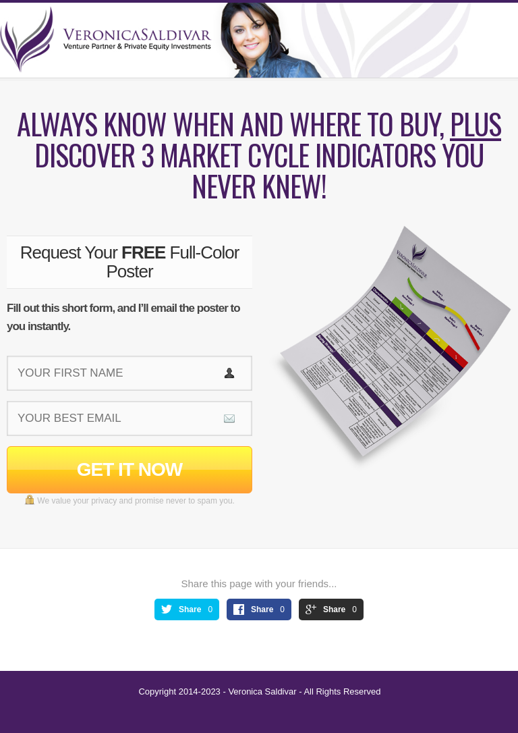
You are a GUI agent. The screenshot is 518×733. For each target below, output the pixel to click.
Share (190, 609)
